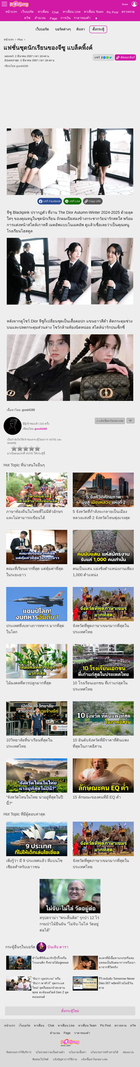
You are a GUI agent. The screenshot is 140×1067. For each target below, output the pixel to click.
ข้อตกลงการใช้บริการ (18, 1051)
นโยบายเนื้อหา (77, 1051)
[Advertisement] (70, 95)
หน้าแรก (11, 11)
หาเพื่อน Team (93, 11)
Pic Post (112, 12)
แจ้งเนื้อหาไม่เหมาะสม (94, 1059)
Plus (20, 39)
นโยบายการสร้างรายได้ (104, 1051)
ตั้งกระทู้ (98, 29)
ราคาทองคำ (82, 18)
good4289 (22, 65)
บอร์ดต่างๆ (63, 29)
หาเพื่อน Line (72, 11)
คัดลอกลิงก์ (125, 57)
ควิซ (27, 18)
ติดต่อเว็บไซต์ (40, 1059)
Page (53, 18)
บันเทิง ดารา (52, 947)
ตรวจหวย (128, 11)
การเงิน (66, 18)
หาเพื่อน (43, 11)
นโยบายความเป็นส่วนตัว (50, 1051)
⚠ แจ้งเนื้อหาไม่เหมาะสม (109, 420)
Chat (55, 12)
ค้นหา (80, 29)
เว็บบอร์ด (27, 11)
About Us (128, 1051)
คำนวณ (40, 18)
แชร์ (103, 57)
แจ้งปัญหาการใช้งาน (65, 1059)
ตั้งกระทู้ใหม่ (70, 1010)
